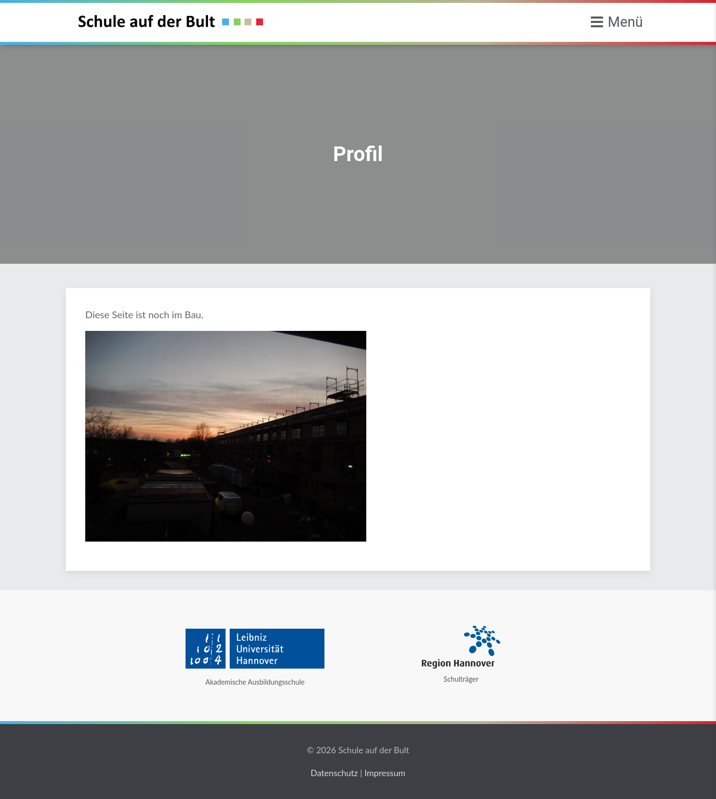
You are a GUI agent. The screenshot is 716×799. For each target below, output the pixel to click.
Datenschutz (334, 773)
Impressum (384, 773)
